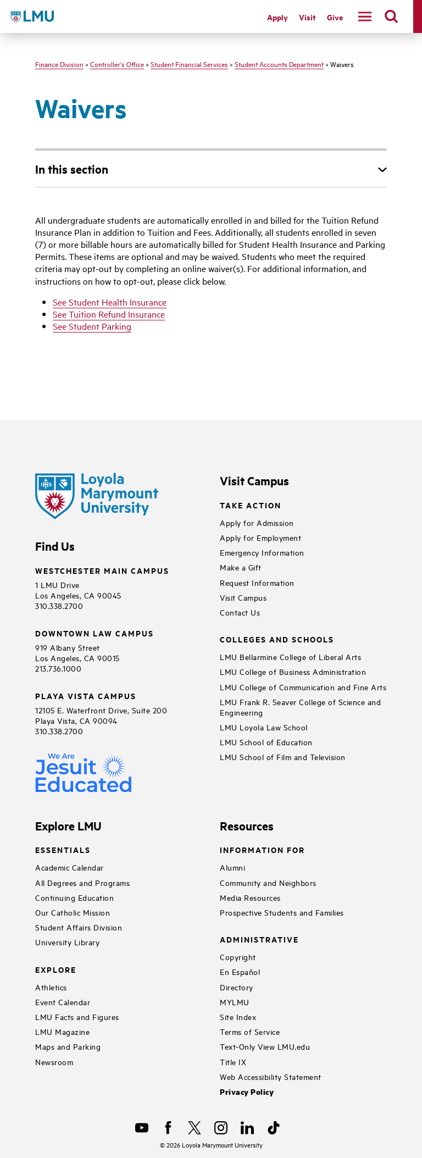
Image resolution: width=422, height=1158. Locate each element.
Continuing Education (74, 897)
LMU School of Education (266, 741)
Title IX (233, 1061)
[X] (194, 1128)
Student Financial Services (189, 64)
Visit (307, 17)
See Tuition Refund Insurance (109, 314)
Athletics (51, 987)
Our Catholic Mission (72, 912)
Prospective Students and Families (282, 912)
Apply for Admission (257, 522)
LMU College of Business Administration (293, 671)
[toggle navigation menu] (365, 16)
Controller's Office (117, 64)
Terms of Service (250, 1031)
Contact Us (240, 612)
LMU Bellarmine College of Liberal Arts (290, 656)
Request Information (257, 582)
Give (335, 17)
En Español (240, 971)
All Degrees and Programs (82, 882)
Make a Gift (241, 567)
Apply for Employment (260, 537)
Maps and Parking (68, 1046)
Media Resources (250, 897)
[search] (391, 16)
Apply (277, 17)
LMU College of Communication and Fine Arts (303, 686)
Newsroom (54, 1061)
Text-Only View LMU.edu (265, 1046)
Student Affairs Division (78, 927)
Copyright (238, 956)
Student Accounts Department (279, 64)
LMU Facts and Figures (77, 1016)
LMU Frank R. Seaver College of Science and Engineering (300, 706)
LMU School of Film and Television (283, 756)
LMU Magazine (62, 1031)
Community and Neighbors (268, 882)
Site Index (238, 1016)
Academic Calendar (69, 867)
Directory (236, 987)
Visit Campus (243, 597)
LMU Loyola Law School (264, 727)
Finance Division (59, 64)
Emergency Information (262, 552)
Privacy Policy (247, 1092)
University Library (67, 942)
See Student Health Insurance (109, 302)
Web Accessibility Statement (270, 1076)
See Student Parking (92, 326)
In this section (71, 168)
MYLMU (234, 1001)
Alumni (232, 867)
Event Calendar (62, 1001)
